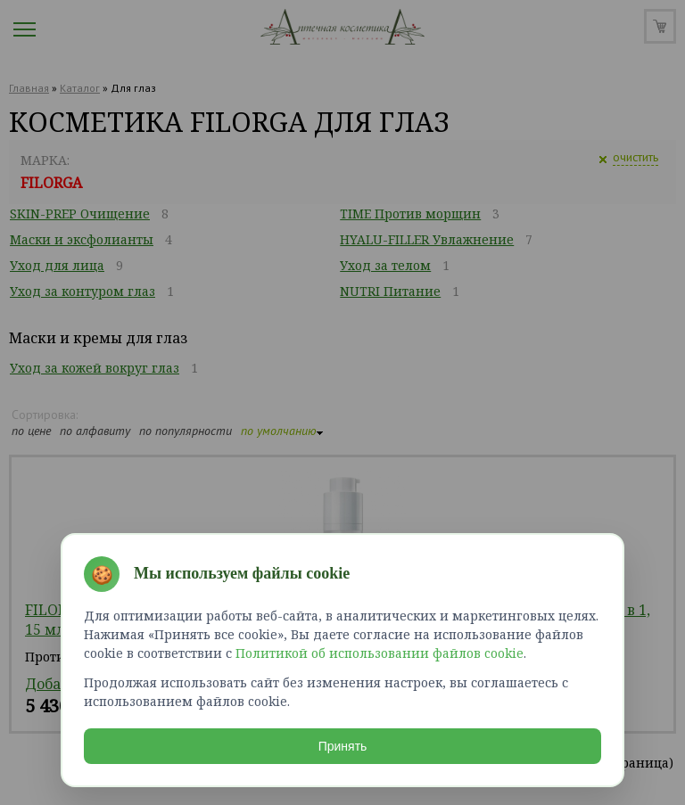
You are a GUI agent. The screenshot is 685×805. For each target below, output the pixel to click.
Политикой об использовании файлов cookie (379, 653)
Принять (342, 746)
